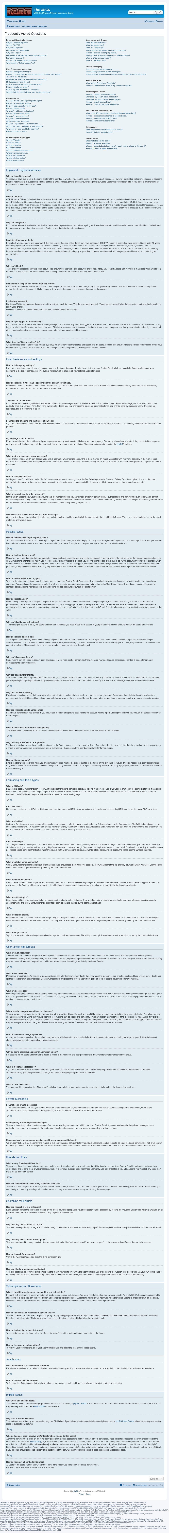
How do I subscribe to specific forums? (101, 118)
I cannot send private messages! (99, 69)
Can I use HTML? (13, 143)
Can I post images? (14, 148)
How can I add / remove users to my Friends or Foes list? (109, 86)
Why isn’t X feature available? (98, 143)
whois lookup (35, 1442)
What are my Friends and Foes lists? (101, 83)
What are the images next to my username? (23, 84)
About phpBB (39, 1406)
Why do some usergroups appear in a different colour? (108, 55)
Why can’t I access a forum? (17, 116)
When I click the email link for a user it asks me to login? (28, 92)
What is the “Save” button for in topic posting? (24, 126)
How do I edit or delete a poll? (18, 113)
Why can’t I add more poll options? (20, 111)
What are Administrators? (96, 43)
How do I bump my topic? (16, 131)
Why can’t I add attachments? (18, 119)
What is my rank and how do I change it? (22, 90)
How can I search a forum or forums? (101, 94)
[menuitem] (22, 21)
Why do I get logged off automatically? (21, 60)
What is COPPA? (13, 45)
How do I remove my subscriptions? (100, 121)
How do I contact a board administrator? (102, 148)
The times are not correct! (16, 77)
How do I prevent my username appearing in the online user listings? (33, 74)
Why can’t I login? (13, 53)
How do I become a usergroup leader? (101, 53)
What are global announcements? (20, 150)
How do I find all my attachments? (99, 132)
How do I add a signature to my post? (21, 106)
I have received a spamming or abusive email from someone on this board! (116, 74)
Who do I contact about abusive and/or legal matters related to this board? (116, 146)
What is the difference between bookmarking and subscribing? (111, 113)
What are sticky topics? (15, 155)
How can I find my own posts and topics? (102, 104)
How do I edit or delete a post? (18, 103)
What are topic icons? (15, 160)
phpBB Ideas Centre (125, 1421)
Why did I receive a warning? (18, 121)
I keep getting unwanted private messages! (103, 72)
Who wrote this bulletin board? (98, 141)
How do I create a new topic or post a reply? (24, 101)
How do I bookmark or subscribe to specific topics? (106, 116)
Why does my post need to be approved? (22, 129)
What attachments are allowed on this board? (104, 130)
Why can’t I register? (14, 48)
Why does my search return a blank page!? (103, 99)
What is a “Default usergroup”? (98, 58)
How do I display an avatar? (17, 87)
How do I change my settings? (18, 72)
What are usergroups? (95, 48)
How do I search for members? (98, 102)
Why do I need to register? (17, 43)
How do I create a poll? (15, 109)
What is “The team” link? (96, 60)
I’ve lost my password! (15, 58)
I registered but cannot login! (17, 50)
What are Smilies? (13, 145)
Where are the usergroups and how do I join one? (106, 50)
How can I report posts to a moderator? (22, 124)
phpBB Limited (79, 1403)
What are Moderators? (95, 45)
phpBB (120, 444)
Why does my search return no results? (102, 97)
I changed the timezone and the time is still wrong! (26, 79)
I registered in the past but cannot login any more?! (26, 55)
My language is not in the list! (18, 82)
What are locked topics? (16, 158)
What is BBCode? (13, 140)
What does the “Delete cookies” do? (20, 63)
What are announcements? (17, 153)
